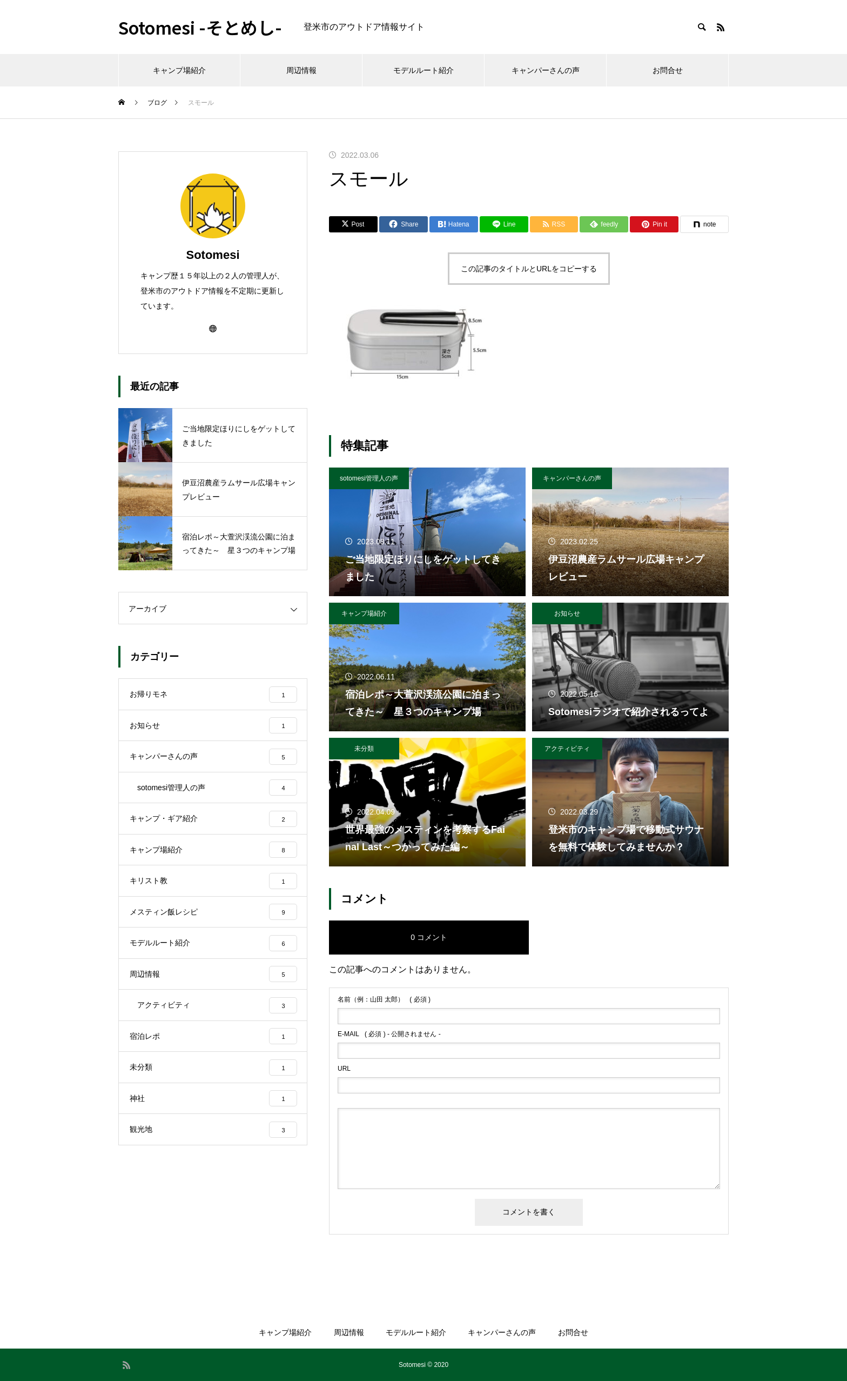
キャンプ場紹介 (179, 70)
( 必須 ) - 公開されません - (389, 1034)
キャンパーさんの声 (546, 70)
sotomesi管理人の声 (369, 478)
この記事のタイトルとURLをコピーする (529, 268)
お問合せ (668, 70)
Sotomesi (212, 255)
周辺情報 (301, 70)
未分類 (364, 748)
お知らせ (567, 613)
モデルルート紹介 (423, 70)
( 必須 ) (384, 999)
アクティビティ (567, 748)
